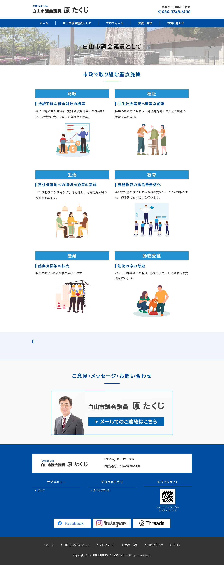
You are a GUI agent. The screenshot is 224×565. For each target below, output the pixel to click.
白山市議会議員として (77, 23)
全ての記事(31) (101, 490)
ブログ (41, 490)
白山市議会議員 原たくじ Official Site (108, 555)
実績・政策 (145, 23)
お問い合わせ (175, 23)
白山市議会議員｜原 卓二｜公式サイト (60, 9)
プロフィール (114, 23)
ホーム (44, 23)
